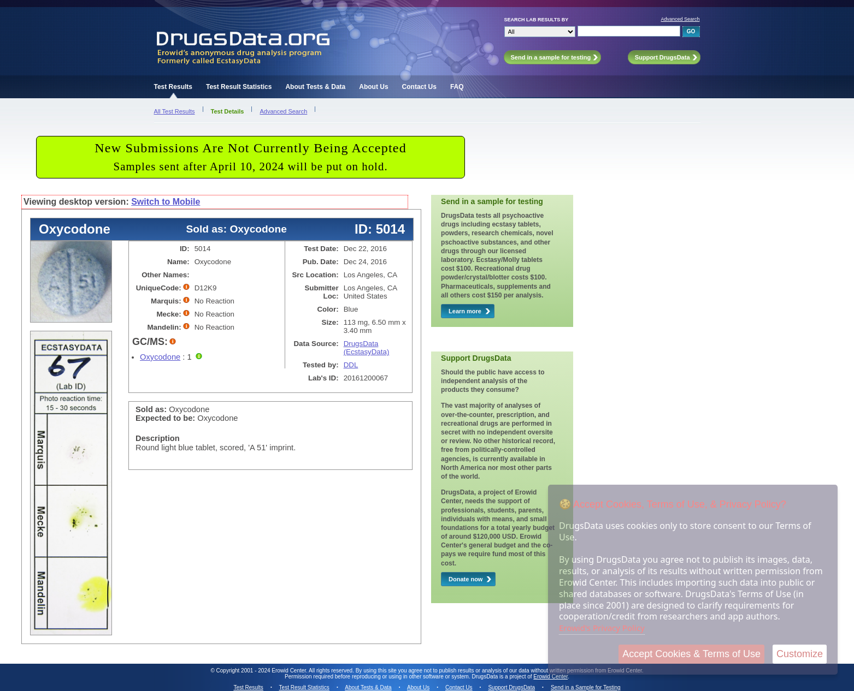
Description (158, 438)
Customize (799, 653)
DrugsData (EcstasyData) (367, 347)
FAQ (457, 87)
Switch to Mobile (165, 201)
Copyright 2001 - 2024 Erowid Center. (262, 671)
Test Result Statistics (239, 87)
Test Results (173, 87)
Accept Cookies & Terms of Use (691, 653)
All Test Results (174, 111)
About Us (373, 87)
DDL (351, 365)
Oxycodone (160, 357)
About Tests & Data (315, 87)
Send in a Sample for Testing (586, 687)
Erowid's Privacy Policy (602, 627)
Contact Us (419, 87)
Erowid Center (550, 677)
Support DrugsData (511, 687)
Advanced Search (680, 19)
